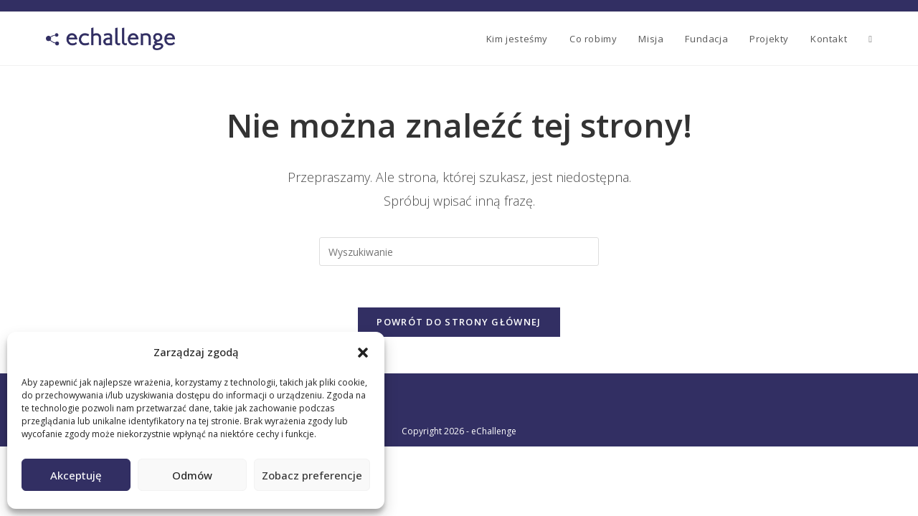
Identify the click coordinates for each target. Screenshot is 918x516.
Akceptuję (76, 475)
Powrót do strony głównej (459, 323)
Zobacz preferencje (312, 475)
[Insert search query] (459, 251)
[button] (363, 352)
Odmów (192, 475)
